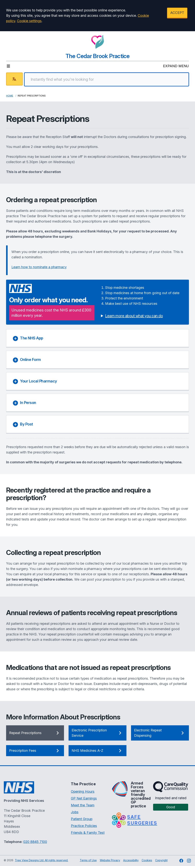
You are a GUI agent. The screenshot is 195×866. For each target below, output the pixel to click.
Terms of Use (88, 860)
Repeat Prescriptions (35, 733)
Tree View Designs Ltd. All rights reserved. (41, 860)
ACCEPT (177, 13)
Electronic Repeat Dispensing (160, 732)
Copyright (161, 860)
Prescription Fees (35, 750)
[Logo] (97, 41)
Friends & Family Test (88, 833)
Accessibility (131, 860)
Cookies (147, 860)
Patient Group (81, 819)
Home (9, 95)
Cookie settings (29, 21)
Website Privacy (110, 860)
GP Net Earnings (84, 798)
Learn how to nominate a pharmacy (39, 267)
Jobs (74, 812)
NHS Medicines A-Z (97, 750)
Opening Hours (82, 791)
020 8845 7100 (35, 842)
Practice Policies (84, 826)
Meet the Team (82, 805)
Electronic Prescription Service (97, 732)
